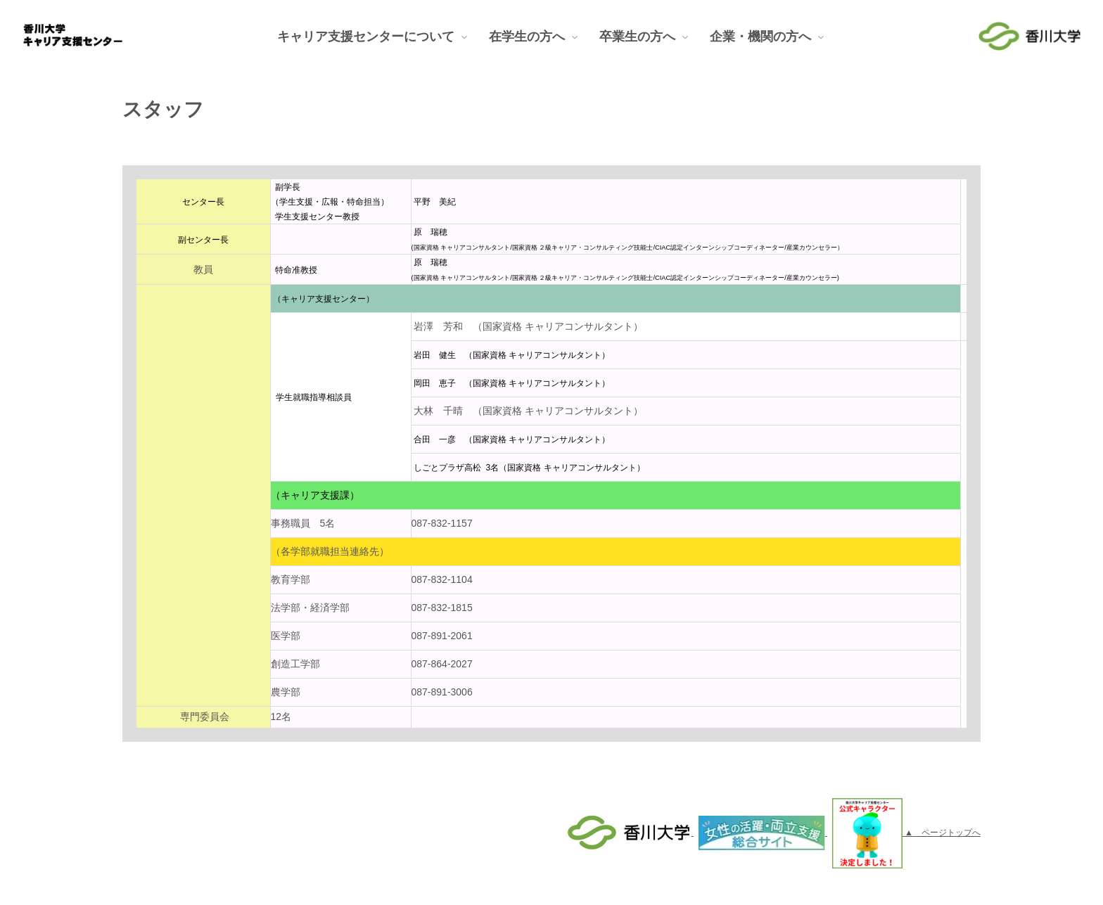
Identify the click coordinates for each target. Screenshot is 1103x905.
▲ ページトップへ (943, 832)
